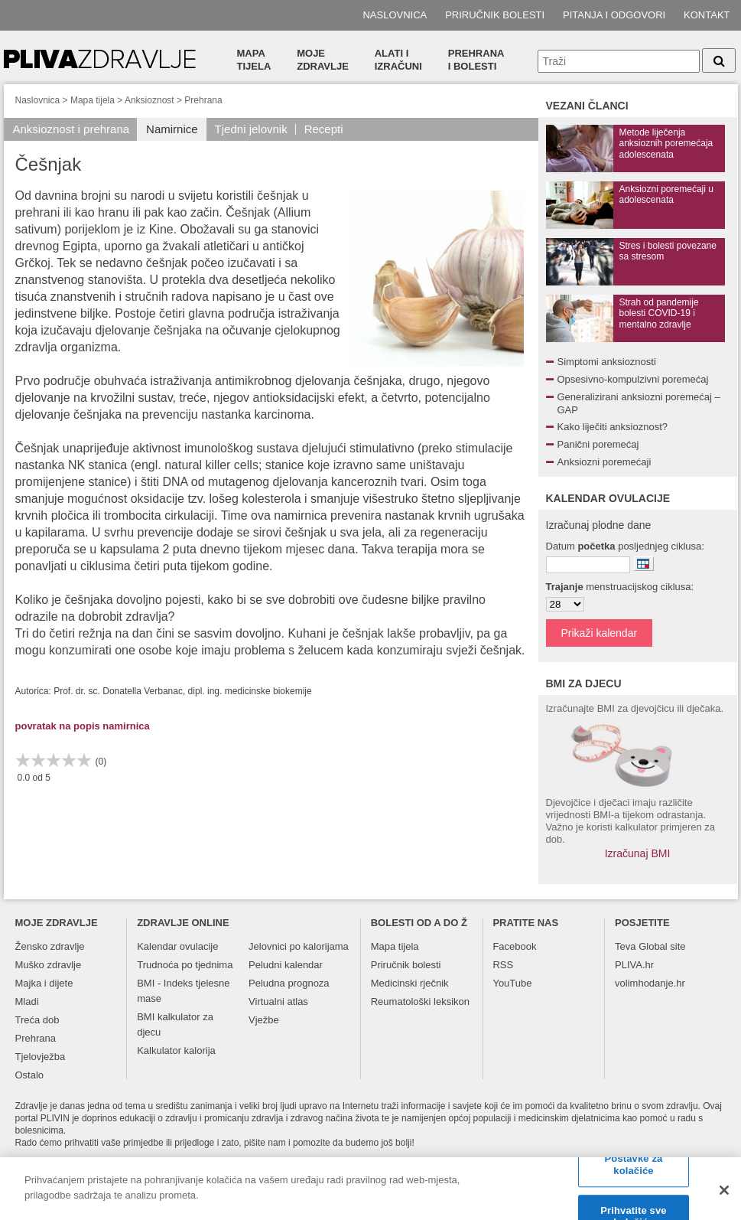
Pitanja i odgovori (614, 15)
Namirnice (172, 128)
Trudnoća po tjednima (184, 964)
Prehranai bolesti (476, 59)
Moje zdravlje (323, 59)
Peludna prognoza (289, 983)
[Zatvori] (724, 1198)
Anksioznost (149, 100)
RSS (502, 964)
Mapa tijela (254, 59)
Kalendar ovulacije (177, 946)
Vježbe (264, 1020)
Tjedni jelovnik (251, 128)
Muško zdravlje (48, 964)
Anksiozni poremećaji (604, 462)
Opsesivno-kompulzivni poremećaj (633, 379)
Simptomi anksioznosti (606, 361)
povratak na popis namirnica (82, 726)
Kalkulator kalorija (176, 1050)
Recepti (323, 128)
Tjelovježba (40, 1056)
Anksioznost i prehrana (71, 128)
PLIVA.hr (634, 964)
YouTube (511, 983)
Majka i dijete (44, 983)
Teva (625, 946)
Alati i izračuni (398, 59)
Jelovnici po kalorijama (299, 946)
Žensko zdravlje (50, 946)
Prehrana (203, 100)
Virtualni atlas (278, 1001)
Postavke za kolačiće (634, 1173)
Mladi (27, 1001)
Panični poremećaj (598, 444)
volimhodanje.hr (650, 983)
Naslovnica (394, 15)
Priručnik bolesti (494, 15)
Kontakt (707, 15)
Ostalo (29, 1075)
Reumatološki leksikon (420, 1001)
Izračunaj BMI (638, 853)
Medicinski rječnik (410, 983)
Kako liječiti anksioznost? (612, 426)
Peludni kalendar (286, 964)
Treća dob (37, 1020)
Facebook (514, 946)
